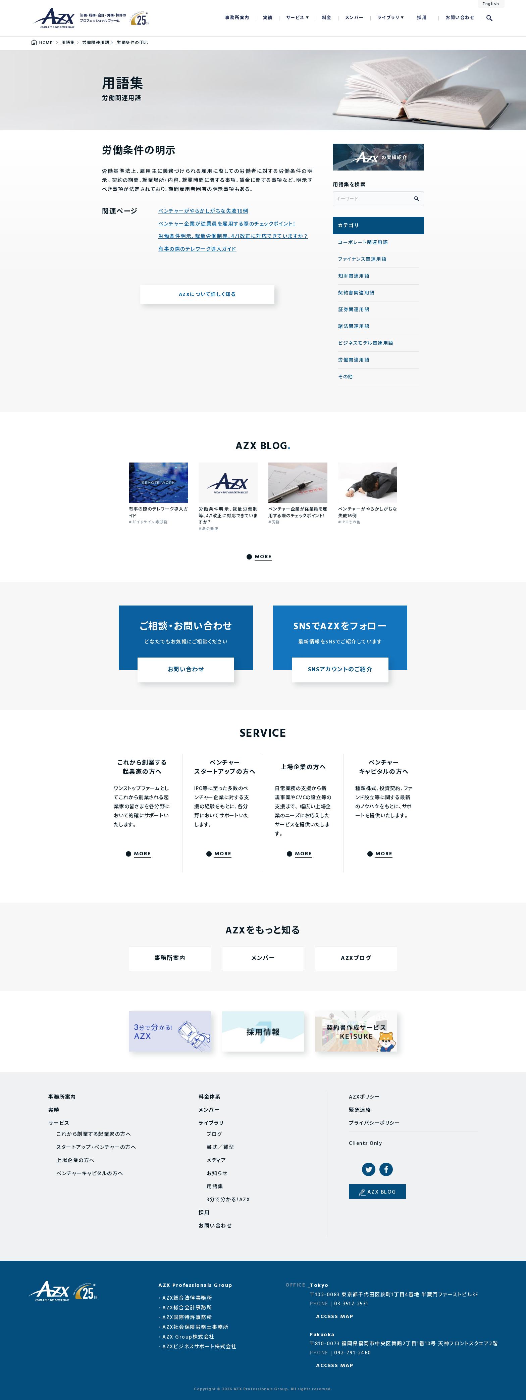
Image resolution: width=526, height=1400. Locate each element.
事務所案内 (237, 17)
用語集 (215, 1187)
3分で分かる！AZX (228, 1200)
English (491, 4)
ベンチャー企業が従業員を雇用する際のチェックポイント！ (227, 224)
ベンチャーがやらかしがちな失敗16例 (203, 211)
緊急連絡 (360, 1110)
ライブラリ (388, 17)
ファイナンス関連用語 (362, 259)
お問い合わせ (459, 17)
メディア (216, 1161)
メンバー (354, 17)
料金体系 (210, 1097)
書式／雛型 (220, 1148)
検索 (489, 18)
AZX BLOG (381, 1192)
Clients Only (365, 1144)
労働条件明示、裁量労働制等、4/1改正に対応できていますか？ (233, 237)
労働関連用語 (353, 360)
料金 (327, 17)
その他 (345, 377)
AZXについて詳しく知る (207, 295)
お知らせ (217, 1174)
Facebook (386, 1169)
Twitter (368, 1169)
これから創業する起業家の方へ (93, 1134)
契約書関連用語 (356, 293)
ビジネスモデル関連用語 (365, 343)
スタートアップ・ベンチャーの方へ (96, 1148)
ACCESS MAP (334, 1316)
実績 (268, 17)
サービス (295, 17)
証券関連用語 (353, 310)
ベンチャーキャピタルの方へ (89, 1174)
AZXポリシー (364, 1097)
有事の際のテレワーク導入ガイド (197, 249)
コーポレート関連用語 (363, 243)
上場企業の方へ (75, 1161)
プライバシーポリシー (374, 1123)
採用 (422, 17)
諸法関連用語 (353, 327)
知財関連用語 (353, 276)
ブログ (214, 1134)
